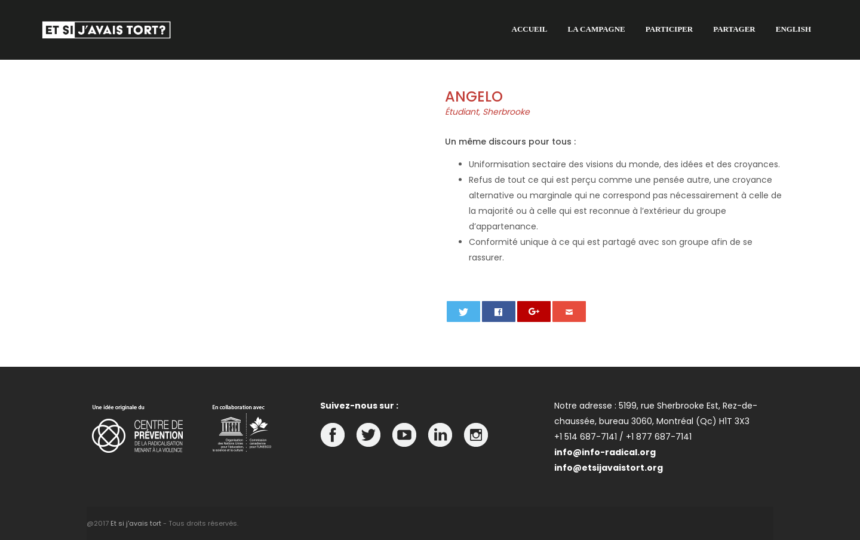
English (793, 28)
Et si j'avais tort (135, 523)
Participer (669, 28)
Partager (734, 28)
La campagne (596, 28)
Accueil (530, 28)
